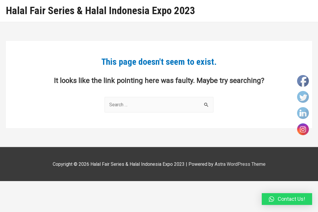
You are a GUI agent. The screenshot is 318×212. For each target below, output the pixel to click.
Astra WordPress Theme (240, 164)
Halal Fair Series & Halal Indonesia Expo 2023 (100, 11)
